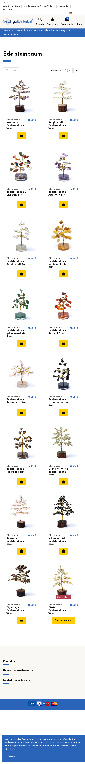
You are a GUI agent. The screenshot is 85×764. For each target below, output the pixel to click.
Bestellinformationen (11, 6)
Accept (12, 756)
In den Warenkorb (22, 135)
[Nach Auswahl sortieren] (61, 70)
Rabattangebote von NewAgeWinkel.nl (39, 6)
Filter (11, 70)
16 (77, 70)
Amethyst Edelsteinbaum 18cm (15, 126)
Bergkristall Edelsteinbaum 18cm (57, 126)
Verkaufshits (8, 9)
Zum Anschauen (63, 620)
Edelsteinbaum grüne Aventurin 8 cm (16, 333)
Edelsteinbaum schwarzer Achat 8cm (58, 403)
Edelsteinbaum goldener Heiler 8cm (57, 264)
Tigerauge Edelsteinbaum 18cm (15, 610)
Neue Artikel (63, 6)
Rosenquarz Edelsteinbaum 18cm (15, 541)
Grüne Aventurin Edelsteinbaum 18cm (58, 472)
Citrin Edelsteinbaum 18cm (57, 610)
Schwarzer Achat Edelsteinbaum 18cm (58, 541)
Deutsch (75, 13)
